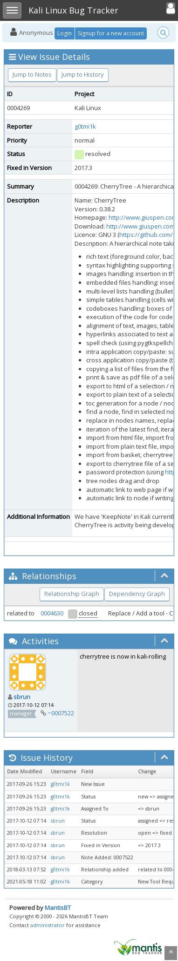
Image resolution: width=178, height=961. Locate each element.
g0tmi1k (85, 126)
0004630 (52, 613)
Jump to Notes (32, 74)
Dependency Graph (137, 593)
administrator (47, 925)
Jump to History (83, 74)
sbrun (22, 697)
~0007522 (61, 713)
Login (64, 33)
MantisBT (58, 907)
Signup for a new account (111, 33)
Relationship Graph (71, 593)
